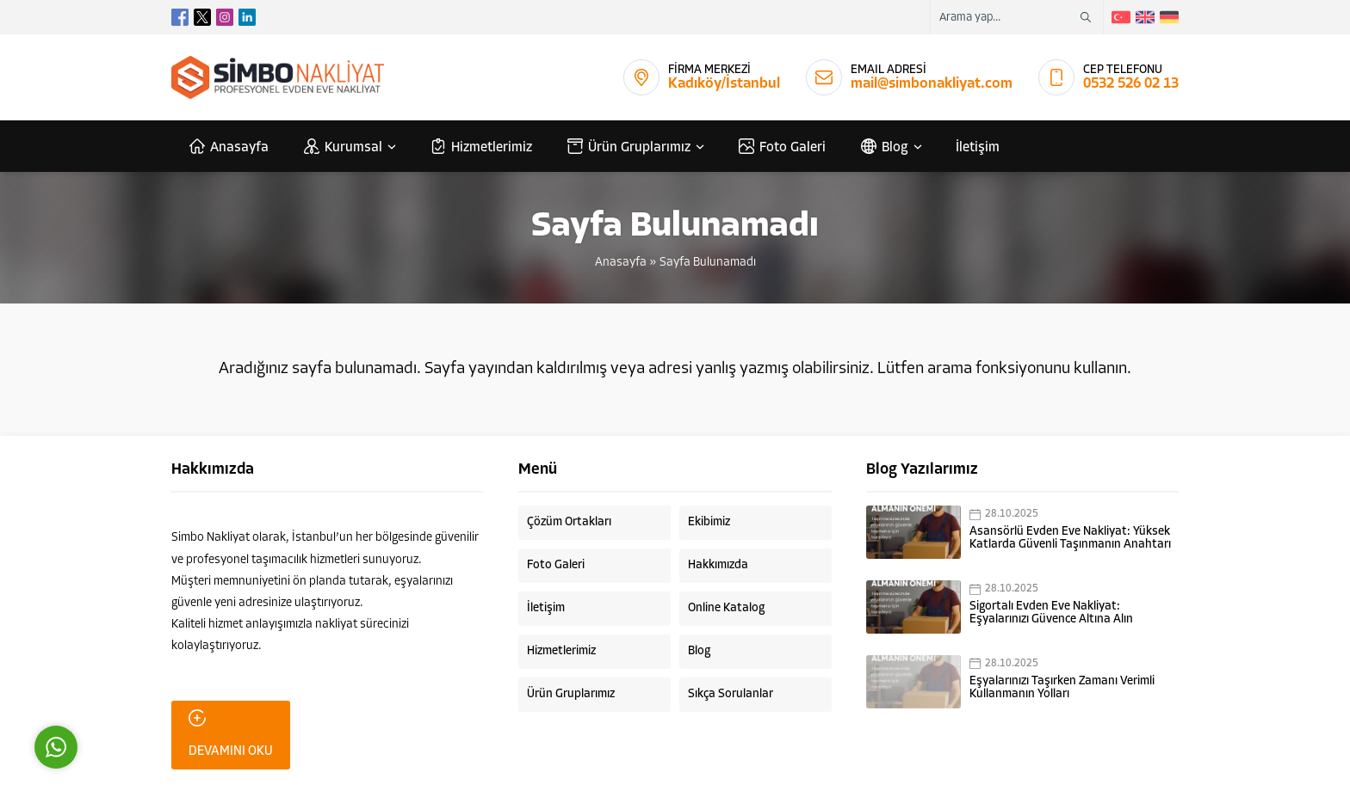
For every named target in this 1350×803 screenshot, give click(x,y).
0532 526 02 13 (1131, 84)
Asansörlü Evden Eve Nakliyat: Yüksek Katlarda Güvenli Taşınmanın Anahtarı (1070, 538)
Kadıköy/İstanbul (724, 84)
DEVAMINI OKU (231, 733)
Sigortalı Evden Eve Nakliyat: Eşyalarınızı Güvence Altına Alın (1051, 613)
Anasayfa (621, 262)
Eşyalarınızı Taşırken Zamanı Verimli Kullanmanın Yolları (1062, 688)
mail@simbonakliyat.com (931, 84)
